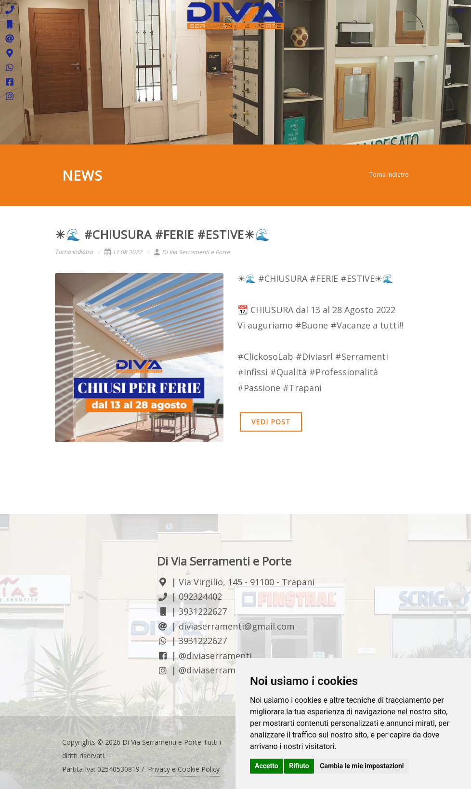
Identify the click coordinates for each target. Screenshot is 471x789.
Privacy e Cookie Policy (184, 769)
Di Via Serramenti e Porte (192, 252)
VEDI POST (270, 421)
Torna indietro (389, 175)
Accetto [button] (266, 766)
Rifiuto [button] (299, 766)
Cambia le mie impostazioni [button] (362, 766)
